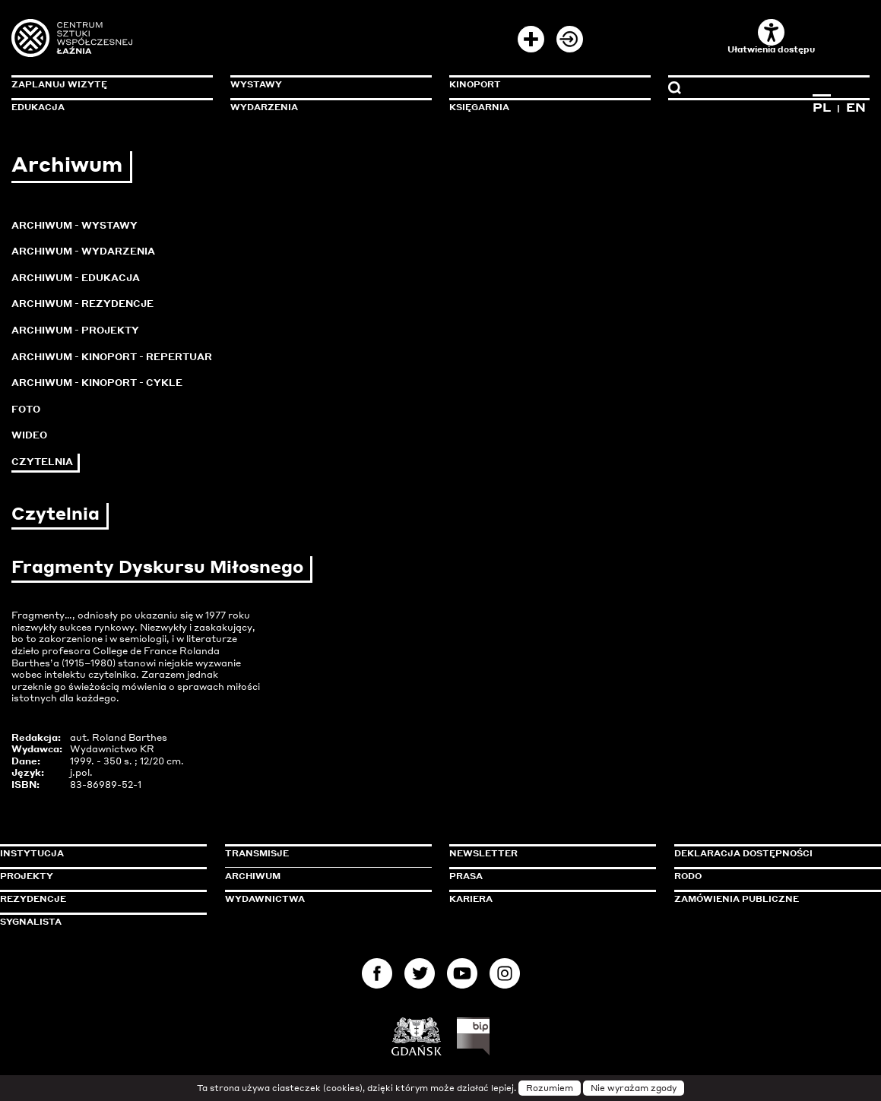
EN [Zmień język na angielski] (856, 107)
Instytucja (32, 853)
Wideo (29, 435)
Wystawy (256, 84)
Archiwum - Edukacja (75, 277)
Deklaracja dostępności (743, 853)
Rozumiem (549, 1088)
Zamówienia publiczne (770, 899)
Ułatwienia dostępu (771, 37)
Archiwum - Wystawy (74, 225)
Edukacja (38, 107)
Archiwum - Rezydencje (82, 303)
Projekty (26, 876)
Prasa (466, 876)
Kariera (471, 899)
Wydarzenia (264, 107)
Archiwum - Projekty (75, 330)
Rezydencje (33, 899)
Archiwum (252, 876)
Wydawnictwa (265, 899)
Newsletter (483, 853)
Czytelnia (42, 461)
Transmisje (321, 853)
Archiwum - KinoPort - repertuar (111, 356)
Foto (25, 409)
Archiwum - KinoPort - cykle (96, 382)
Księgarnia (479, 107)
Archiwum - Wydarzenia (83, 251)
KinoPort (475, 84)
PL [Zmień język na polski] (822, 107)
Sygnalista (31, 921)
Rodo (688, 876)
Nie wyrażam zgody (634, 1088)
